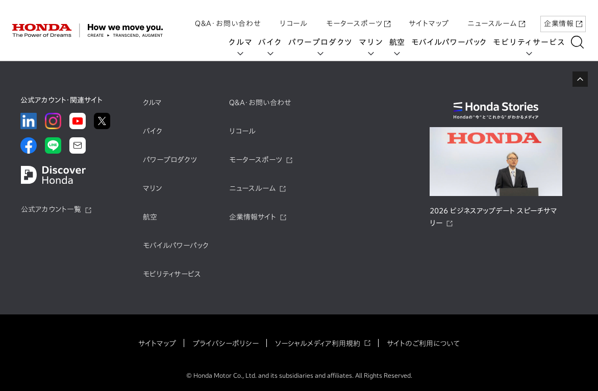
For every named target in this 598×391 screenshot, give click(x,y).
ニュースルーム (496, 16)
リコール (294, 16)
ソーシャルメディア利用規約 (317, 343)
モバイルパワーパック (451, 42)
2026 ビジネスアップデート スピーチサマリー (493, 217)
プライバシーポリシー (225, 343)
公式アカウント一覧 (51, 209)
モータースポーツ (358, 16)
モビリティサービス (531, 42)
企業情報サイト (252, 217)
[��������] (580, 42)
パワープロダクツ (322, 42)
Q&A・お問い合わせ (228, 16)
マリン (373, 42)
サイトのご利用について (423, 343)
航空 (399, 42)
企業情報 (563, 16)
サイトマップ (429, 16)
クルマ (243, 42)
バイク (272, 42)
